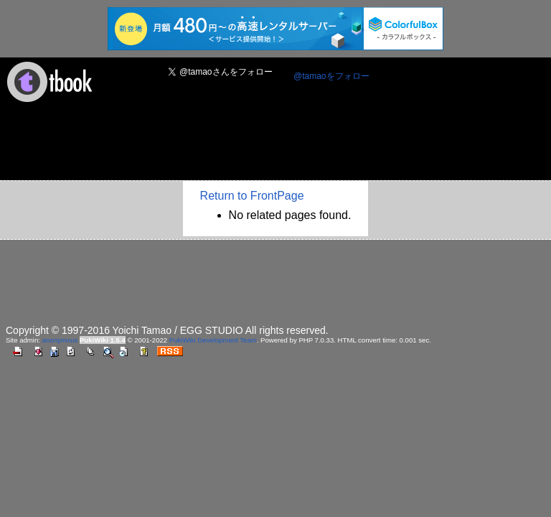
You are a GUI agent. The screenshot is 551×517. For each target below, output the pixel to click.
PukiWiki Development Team (213, 340)
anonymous (60, 340)
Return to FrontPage (252, 196)
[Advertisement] (267, 145)
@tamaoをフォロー (331, 76)
